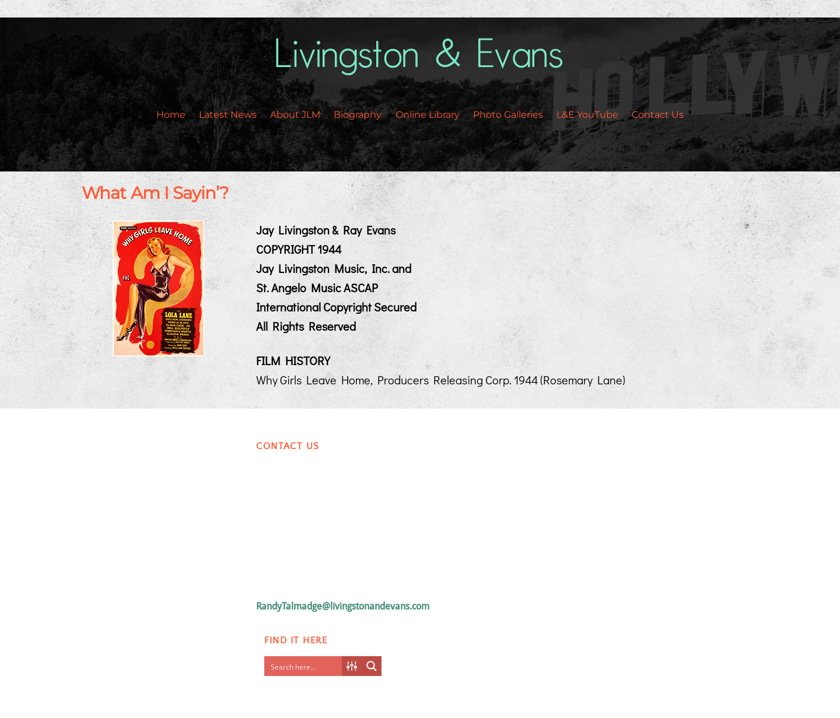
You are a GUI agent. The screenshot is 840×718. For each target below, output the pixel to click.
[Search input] (306, 666)
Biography (358, 114)
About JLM (295, 114)
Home (171, 114)
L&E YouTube (587, 114)
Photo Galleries (508, 114)
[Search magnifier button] (372, 666)
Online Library (428, 114)
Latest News (228, 114)
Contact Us (658, 114)
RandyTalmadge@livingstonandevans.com (342, 606)
